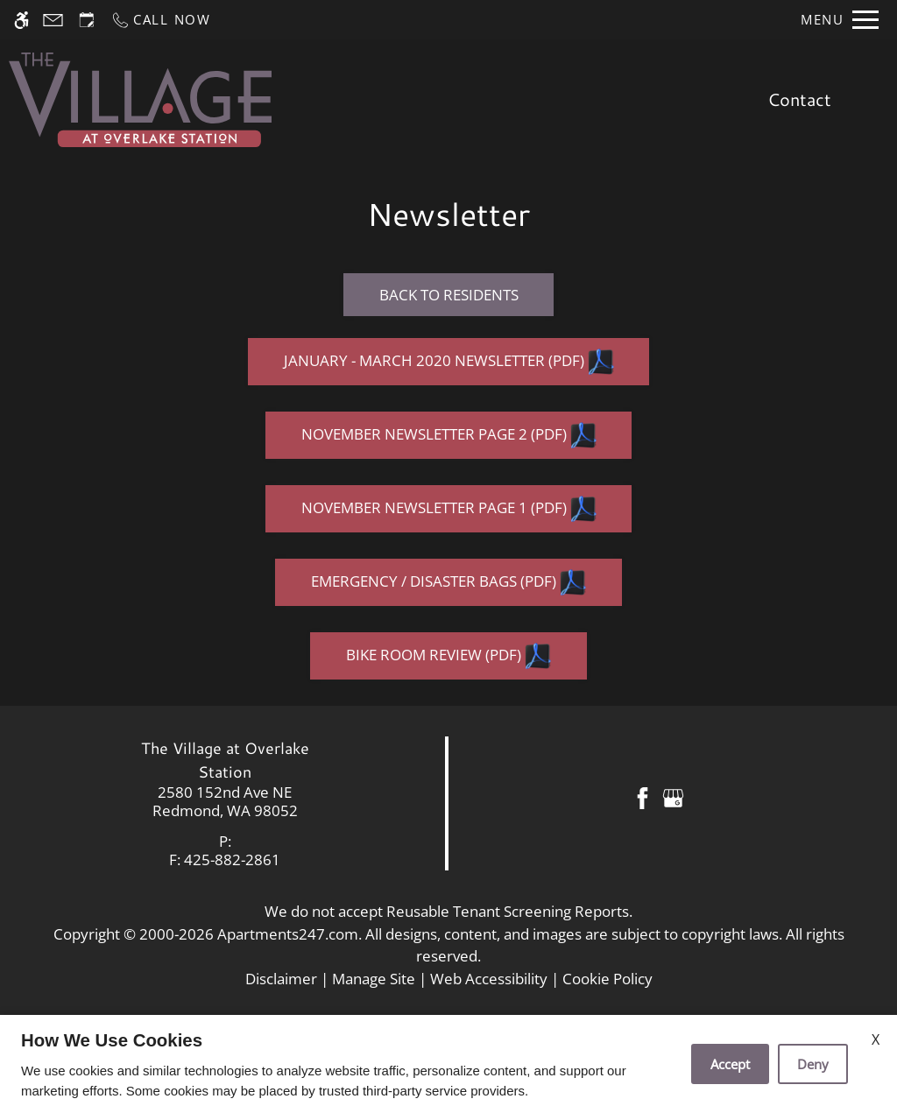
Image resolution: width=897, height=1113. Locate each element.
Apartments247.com (287, 934)
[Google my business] (673, 796)
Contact (799, 99)
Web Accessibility (488, 979)
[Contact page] (53, 19)
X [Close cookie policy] (875, 1039)
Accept (730, 1064)
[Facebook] (642, 796)
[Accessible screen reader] (21, 19)
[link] (224, 802)
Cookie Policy (607, 979)
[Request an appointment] (86, 19)
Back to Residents (449, 295)
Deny (813, 1064)
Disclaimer (281, 979)
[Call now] (160, 19)
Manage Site (373, 979)
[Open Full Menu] (840, 19)
